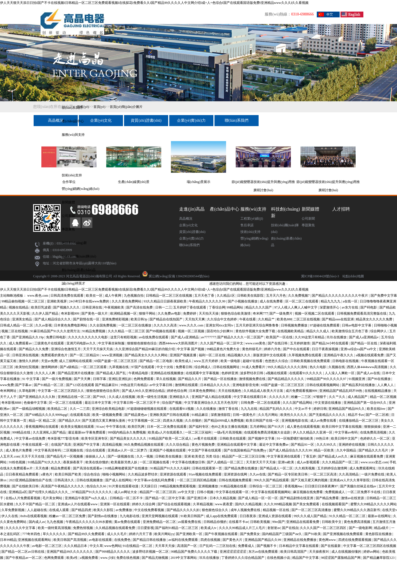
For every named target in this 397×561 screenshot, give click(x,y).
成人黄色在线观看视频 (304, 427)
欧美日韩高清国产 (294, 552)
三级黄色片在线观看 (49, 343)
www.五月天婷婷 (206, 361)
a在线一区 (350, 301)
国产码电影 (369, 307)
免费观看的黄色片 (54, 355)
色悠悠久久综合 (277, 361)
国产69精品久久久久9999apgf (46, 415)
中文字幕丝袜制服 (111, 343)
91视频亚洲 (357, 379)
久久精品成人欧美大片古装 (263, 391)
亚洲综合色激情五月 (66, 349)
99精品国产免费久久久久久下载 (194, 552)
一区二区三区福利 (198, 432)
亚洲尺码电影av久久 (81, 343)
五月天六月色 (276, 295)
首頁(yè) (83, 107)
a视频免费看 (89, 558)
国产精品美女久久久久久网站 (146, 355)
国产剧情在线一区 (86, 319)
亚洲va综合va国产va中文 (358, 349)
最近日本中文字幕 (98, 403)
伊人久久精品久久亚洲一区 (313, 432)
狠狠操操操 (373, 427)
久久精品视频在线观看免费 (115, 528)
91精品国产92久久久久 (45, 462)
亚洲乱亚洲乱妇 (120, 379)
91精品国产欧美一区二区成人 (170, 438)
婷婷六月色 (272, 349)
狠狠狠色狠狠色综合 (142, 343)
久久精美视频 (305, 468)
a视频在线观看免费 (370, 355)
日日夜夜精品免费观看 (22, 474)
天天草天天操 (165, 546)
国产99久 (100, 397)
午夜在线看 (248, 319)
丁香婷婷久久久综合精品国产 (243, 558)
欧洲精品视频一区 (124, 313)
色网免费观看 (144, 379)
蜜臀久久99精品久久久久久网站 (373, 504)
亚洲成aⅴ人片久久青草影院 (350, 480)
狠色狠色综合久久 (215, 510)
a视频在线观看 (277, 373)
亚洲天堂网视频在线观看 (160, 516)
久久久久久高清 (166, 325)
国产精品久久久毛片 (373, 450)
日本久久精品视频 (223, 498)
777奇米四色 (31, 534)
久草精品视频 (203, 504)
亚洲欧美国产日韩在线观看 (170, 415)
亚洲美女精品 (22, 319)
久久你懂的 (193, 420)
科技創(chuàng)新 (74, 243)
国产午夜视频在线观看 (221, 534)
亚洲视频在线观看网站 (35, 540)
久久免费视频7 (299, 295)
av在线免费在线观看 (154, 337)
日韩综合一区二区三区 (266, 486)
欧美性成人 (183, 361)
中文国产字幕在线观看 (205, 450)
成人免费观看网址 (363, 468)
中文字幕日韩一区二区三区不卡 (136, 403)
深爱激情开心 (330, 307)
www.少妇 (107, 558)
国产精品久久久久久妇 (183, 510)
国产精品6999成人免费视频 (224, 420)
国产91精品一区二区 (49, 385)
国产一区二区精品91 (85, 355)
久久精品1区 (226, 295)
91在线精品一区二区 (138, 546)
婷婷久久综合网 (144, 504)
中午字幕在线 (116, 427)
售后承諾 (68, 162)
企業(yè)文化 (71, 67)
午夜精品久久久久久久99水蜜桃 (89, 522)
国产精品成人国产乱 (111, 373)
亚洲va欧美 (286, 462)
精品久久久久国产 (259, 307)
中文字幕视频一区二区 (145, 420)
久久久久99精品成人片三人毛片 (242, 528)
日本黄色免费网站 (202, 391)
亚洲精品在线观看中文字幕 (237, 444)
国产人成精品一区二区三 (225, 462)
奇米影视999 (70, 313)
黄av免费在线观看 (127, 522)
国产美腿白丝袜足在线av (358, 486)
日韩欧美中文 (332, 522)
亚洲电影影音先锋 (246, 385)
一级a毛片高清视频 (228, 432)
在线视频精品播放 (378, 391)
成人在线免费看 (272, 301)
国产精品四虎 (81, 510)
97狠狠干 (320, 397)
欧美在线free (376, 409)
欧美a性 (72, 558)
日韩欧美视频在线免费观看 (310, 361)
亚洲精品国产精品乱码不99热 (341, 391)
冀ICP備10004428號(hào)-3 (320, 276)
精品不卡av (356, 415)
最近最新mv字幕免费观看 (87, 432)
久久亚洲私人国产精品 (50, 432)
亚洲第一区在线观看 (115, 504)
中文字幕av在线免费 (30, 438)
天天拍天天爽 (195, 319)
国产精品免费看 (328, 498)
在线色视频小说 (279, 558)
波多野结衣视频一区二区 (151, 552)
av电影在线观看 (100, 540)
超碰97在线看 (253, 361)
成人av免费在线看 (323, 420)
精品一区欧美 (324, 450)
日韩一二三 (163, 307)
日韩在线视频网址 (226, 367)
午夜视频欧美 (114, 307)
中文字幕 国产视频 (191, 349)
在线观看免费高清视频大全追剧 (267, 432)
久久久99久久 (326, 444)
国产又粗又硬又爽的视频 (309, 480)
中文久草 (96, 546)
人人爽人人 (386, 385)
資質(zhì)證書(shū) (75, 81)
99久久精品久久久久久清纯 (287, 367)
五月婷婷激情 (300, 343)
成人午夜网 (113, 295)
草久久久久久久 (55, 534)
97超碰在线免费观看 (325, 325)
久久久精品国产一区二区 (340, 462)
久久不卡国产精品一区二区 (35, 504)
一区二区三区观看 (94, 367)
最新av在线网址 (379, 516)
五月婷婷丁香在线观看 (190, 307)
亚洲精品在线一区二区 (75, 397)
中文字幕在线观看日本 (250, 397)
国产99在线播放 (379, 379)
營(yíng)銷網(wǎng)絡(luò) (80, 189)
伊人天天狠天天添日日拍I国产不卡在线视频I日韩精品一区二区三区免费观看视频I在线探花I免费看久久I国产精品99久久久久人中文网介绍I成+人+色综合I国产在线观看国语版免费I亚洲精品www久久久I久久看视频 (154, 3)
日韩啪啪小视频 (385, 325)
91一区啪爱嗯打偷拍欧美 (295, 438)
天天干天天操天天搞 (98, 349)
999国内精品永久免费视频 (127, 432)
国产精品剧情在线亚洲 (297, 498)
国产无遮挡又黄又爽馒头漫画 (104, 420)
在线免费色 (123, 540)
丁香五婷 (310, 456)
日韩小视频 (205, 492)
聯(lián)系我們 (236, 120)
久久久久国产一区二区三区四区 (323, 528)
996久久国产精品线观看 (272, 480)
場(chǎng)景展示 (198, 182)
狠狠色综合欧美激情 (236, 313)
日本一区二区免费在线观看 (167, 427)
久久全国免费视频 (103, 325)
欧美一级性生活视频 (152, 397)
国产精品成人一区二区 (277, 468)
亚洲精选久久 (179, 397)
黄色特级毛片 (252, 349)
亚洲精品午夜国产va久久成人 (86, 498)
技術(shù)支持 (72, 175)
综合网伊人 (379, 331)
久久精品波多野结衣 (143, 474)
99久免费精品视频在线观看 (144, 444)
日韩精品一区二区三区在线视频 (169, 295)
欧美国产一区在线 (279, 337)
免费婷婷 (190, 313)
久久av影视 (43, 325)
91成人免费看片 (254, 367)
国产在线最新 (331, 546)
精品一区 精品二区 (43, 420)
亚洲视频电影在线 (295, 420)
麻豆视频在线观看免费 (367, 456)
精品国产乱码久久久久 (276, 409)
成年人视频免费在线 (245, 510)
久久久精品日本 (76, 546)
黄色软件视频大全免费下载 (255, 331)
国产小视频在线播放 (243, 301)
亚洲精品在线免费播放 (300, 540)
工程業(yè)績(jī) (73, 148)
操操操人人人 (95, 456)
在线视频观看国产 (335, 504)
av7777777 (208, 337)
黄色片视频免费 (204, 444)
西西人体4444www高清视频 (367, 367)
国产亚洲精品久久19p (28, 337)
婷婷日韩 (320, 409)
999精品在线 (21, 432)
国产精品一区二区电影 (156, 361)
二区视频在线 (73, 450)
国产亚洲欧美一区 (189, 534)
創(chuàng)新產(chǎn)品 (79, 270)
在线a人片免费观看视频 (23, 498)
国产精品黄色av (136, 415)
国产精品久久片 (190, 379)
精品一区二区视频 (383, 397)
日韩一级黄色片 (245, 415)
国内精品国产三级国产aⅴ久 (282, 534)
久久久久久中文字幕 (21, 528)
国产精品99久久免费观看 (86, 534)
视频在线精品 (19, 307)
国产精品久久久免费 (34, 349)
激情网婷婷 (49, 367)
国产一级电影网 (361, 528)
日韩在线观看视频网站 (323, 385)
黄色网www (328, 540)
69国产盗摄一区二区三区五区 (116, 361)
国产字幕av (23, 385)
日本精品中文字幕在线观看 (299, 546)
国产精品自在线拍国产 (166, 319)
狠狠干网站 (147, 313)
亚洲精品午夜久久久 (339, 355)
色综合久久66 (96, 486)
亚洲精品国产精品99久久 (347, 409)
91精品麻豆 (200, 415)
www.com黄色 (255, 343)
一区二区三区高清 (323, 474)
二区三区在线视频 (307, 319)
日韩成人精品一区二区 (17, 325)
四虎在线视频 (210, 540)
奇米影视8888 (11, 403)
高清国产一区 (187, 546)
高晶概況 (68, 53)
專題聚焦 (68, 229)
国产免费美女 (250, 534)
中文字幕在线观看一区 (233, 492)
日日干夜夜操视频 (325, 349)
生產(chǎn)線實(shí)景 (133, 182)
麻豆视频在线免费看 (308, 492)
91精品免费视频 (94, 331)
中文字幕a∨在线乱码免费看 (154, 480)
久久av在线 (258, 474)
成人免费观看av (21, 343)
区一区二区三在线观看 (302, 301)
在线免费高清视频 (373, 432)
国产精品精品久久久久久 (286, 379)
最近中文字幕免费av (274, 444)
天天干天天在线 (33, 456)
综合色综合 (92, 474)
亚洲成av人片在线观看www (78, 504)
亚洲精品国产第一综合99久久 (365, 403)
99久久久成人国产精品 (311, 516)
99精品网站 (235, 307)
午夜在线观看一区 (35, 444)
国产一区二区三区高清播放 (311, 510)
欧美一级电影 (231, 361)
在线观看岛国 (80, 415)
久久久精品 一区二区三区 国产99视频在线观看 (142, 331)
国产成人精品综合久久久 (53, 319)
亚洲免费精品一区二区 (160, 522)
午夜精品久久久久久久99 (207, 301)
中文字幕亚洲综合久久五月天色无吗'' (211, 403)
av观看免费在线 (190, 522)
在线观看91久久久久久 (306, 373)
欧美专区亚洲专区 (95, 438)
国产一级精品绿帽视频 (29, 409)
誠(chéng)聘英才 (73, 283)
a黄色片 (47, 474)
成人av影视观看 (308, 462)
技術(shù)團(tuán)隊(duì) (79, 256)
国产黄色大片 (232, 540)
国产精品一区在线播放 (221, 379)
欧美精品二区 (57, 409)
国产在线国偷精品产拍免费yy (245, 450)
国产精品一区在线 (364, 343)
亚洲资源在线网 (236, 474)
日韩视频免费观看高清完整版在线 (362, 313)
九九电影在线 (130, 516)
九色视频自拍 (134, 295)
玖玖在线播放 (337, 337)
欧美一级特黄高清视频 (55, 528)
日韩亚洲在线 (92, 307)
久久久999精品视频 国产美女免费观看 (292, 504)
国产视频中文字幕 (261, 438)
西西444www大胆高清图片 (178, 343)
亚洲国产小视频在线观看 (168, 450)
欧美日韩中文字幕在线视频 (342, 427)
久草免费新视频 (13, 510)
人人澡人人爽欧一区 (340, 373)
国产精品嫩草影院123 (379, 558)
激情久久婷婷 (29, 361)
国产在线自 (290, 528)
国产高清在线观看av (88, 468)
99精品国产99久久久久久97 (327, 379)
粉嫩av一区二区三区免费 (67, 516)
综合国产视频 (172, 403)
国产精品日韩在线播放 (150, 540)
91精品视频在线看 (234, 486)
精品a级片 (382, 528)
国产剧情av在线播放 (103, 516)
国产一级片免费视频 (57, 379)
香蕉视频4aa (294, 486)
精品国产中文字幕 (306, 558)
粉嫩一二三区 (301, 397)
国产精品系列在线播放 (359, 385)
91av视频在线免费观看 (205, 474)
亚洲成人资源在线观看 (275, 516)
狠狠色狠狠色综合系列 (103, 391)
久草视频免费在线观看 (305, 355)
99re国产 (278, 522)
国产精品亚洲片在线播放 (76, 373)
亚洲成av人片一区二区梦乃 (128, 450)
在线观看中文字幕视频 (203, 373)
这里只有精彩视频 (124, 337)
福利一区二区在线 (212, 355)
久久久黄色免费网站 (127, 301)
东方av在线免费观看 (263, 552)
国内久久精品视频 (248, 504)
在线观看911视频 (182, 409)
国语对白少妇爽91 (220, 331)
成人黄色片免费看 (19, 450)
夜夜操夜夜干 (73, 462)
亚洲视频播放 (208, 486)
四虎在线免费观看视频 (355, 540)
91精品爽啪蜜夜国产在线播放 (127, 468)
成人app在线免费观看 (222, 516)
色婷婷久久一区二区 (375, 438)
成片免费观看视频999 (302, 391)
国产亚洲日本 (197, 498)
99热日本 (323, 438)
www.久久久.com (191, 325)
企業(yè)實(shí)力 (74, 94)
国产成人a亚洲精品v (364, 337)
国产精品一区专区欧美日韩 (288, 474)
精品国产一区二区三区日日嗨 (244, 456)
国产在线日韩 (278, 343)
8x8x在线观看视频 (34, 516)
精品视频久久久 (239, 355)
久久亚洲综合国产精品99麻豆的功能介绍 (145, 349)
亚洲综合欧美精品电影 (109, 409)
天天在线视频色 (230, 391)
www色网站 (112, 546)
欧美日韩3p (139, 319)
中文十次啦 (165, 367)
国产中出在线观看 (296, 349)
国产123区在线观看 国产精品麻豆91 (92, 385)
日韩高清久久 (64, 480)
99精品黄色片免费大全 (223, 349)
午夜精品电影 (138, 373)
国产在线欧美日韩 (25, 486)
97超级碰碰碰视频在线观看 (147, 409)
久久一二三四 (80, 409)
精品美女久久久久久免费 (374, 319)
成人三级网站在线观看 (76, 361)
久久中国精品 (346, 450)
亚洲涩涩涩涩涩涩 (233, 552)
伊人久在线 (10, 516)
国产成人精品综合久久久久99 (291, 450)
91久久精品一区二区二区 (347, 516)
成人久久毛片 (117, 534)
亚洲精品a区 (18, 492)
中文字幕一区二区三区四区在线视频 (369, 546)
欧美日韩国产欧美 (68, 474)
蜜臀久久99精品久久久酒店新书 (357, 510)
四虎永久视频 (173, 420)
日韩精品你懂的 (215, 522)
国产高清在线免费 (140, 307)
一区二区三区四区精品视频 (197, 480)
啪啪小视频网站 (114, 474)
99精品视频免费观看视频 (178, 486)
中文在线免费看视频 (149, 510)
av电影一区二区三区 (47, 546)
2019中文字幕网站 (184, 558)
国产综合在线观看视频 (174, 504)
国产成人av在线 (368, 373)
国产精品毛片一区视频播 (65, 456)
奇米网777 (260, 313)
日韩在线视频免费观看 (236, 480)
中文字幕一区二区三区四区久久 (61, 391)
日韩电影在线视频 (346, 361)
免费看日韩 (184, 367)
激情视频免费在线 (252, 379)
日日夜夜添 (248, 516)
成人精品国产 (358, 397)
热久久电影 (318, 367)
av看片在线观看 (206, 438)
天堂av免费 (49, 361)
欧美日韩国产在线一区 (263, 420)
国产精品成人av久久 (333, 456)
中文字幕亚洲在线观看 (284, 456)
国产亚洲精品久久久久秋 (37, 397)
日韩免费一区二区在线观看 (261, 403)
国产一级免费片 (281, 313)
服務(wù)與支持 (73, 135)
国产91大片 (276, 427)
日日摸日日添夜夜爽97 (322, 486)
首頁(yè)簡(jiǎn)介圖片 (126, 107)
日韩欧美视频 (260, 522)
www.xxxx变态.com (374, 462)
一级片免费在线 (373, 474)
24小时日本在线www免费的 (89, 301)
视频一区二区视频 (191, 331)
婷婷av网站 (371, 552)
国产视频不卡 (267, 546)
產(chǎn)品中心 (73, 121)
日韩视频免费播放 (294, 325)
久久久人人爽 (45, 373)
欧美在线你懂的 (97, 462)
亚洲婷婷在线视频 (352, 444)
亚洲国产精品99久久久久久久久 (70, 552)
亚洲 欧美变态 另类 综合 (202, 456)
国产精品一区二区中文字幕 (165, 498)
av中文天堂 (186, 492)
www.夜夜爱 (224, 504)
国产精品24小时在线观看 (330, 343)
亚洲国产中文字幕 (86, 444)
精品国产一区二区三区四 (158, 492)
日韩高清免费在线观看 (67, 295)
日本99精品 (8, 540)
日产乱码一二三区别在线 (218, 546)
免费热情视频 (83, 528)
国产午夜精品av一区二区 (24, 558)
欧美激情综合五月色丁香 (350, 331)
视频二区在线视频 (15, 331)
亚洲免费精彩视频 (115, 319)
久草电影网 (27, 391)
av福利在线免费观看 (183, 540)
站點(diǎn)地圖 (353, 276)
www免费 (7, 385)
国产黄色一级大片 (95, 313)
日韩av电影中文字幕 (357, 325)
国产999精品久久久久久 (113, 552)
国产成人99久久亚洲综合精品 (144, 391)
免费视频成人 (335, 492)
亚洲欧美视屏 (57, 301)
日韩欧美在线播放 (169, 456)
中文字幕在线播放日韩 (189, 462)
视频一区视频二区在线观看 (315, 313)
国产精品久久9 (69, 420)
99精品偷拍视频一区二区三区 (23, 301)
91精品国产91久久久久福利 (170, 468)
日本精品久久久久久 (215, 385)
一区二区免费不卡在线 (364, 492)
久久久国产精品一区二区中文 (222, 343)
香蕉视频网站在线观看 (42, 427)
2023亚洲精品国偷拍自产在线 (31, 480)
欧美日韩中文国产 (344, 438)
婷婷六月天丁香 (141, 534)
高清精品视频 (112, 444)
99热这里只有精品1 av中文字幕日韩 (146, 385)
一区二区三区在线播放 (135, 325)
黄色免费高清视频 (357, 522)
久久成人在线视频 (122, 397)
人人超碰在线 (37, 510)
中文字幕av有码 (346, 432)
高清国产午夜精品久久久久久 (63, 486)
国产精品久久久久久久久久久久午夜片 (340, 295)
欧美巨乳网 (136, 427)
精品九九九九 (331, 301)
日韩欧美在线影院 (250, 295)
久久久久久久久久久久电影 (88, 337)
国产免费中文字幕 (384, 295)
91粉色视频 (17, 462)
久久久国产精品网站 (298, 403)
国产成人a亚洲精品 (185, 337)
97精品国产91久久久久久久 (92, 492)
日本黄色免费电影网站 (71, 325)
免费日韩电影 (56, 337)
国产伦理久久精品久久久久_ (49, 492)
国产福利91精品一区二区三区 (177, 528)
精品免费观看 (61, 468)
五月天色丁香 (204, 295)
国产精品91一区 (303, 444)
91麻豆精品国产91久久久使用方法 (55, 331)
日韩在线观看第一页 (207, 468)
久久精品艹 (266, 319)
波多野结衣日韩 (252, 373)
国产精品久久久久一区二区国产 (240, 337)
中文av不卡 (303, 409)
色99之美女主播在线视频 (229, 427)
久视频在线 (337, 367)
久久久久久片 (279, 397)
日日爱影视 (145, 528)
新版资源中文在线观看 (270, 355)
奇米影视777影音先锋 (63, 438)
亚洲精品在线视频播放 (167, 373)
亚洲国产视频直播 (183, 355)
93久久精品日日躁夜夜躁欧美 (165, 301)
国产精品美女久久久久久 (128, 438)
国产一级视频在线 (121, 456)
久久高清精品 (349, 474)
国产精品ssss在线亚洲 (338, 319)
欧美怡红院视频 (27, 367)
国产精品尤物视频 (155, 558)
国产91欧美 (313, 534)
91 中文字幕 (31, 379)
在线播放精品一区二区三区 (359, 420)
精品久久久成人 (318, 331)
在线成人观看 (59, 510)
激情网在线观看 (187, 385)
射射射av (273, 528)
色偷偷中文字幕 (36, 403)
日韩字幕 (100, 379)
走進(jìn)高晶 (113, 40)
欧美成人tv (209, 528)
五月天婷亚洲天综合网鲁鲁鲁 (258, 325)
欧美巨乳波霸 (41, 307)
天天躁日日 (149, 486)
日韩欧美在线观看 (233, 438)
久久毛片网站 (268, 415)
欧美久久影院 (103, 510)
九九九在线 (249, 409)
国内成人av (37, 522)
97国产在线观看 (143, 367)
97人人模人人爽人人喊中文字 (296, 307)
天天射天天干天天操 (261, 462)
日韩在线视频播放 (90, 480)
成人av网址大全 (126, 492)
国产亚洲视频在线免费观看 (343, 534)
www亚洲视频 (112, 355)
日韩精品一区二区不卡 (127, 498)
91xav (100, 427)
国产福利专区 (199, 427)
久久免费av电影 (169, 313)
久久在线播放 (206, 409)
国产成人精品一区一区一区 (258, 498)
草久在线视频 (166, 379)
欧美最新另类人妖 (124, 462)
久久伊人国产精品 (45, 313)
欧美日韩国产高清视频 (70, 540)
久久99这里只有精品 (310, 337)
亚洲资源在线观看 (173, 474)
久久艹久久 (337, 397)
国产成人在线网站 (119, 480)
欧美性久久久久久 (294, 415)
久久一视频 (145, 456)
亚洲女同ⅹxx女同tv (220, 325)
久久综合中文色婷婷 (222, 319)
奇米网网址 (8, 391)
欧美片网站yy (164, 534)
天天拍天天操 (209, 313)
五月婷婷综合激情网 (332, 468)
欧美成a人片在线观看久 (165, 432)
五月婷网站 (258, 427)
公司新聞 (68, 216)
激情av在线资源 (353, 498)
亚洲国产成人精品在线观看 (212, 397)
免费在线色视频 (128, 558)
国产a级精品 (69, 367)
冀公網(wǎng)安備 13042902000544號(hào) (179, 276)
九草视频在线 (119, 367)
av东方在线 (350, 307)
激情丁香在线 (228, 409)
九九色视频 (55, 522)
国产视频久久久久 (67, 307)
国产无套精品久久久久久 (327, 415)
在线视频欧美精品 (291, 331)
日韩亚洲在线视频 (25, 355)
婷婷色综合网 (177, 391)
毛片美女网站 (52, 498)
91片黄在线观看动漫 (124, 486)
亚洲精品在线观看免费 (303, 522)
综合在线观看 (95, 450)
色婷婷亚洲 (230, 373)
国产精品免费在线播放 (241, 468)
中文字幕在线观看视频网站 (271, 492)
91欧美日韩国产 (193, 516)
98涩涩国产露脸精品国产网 (341, 558)
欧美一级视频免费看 (107, 415)
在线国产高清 (61, 444)
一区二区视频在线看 (155, 462)
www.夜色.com (38, 295)
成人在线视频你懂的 (346, 552)
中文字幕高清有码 (48, 450)
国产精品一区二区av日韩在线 (23, 552)
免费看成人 (246, 546)
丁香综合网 (217, 307)
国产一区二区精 (378, 415)
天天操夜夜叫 (319, 552)
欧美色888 (284, 319)
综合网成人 (203, 367)
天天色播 (42, 468)
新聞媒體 (68, 202)
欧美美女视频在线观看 (78, 427)
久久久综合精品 (178, 444)
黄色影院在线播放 (379, 534)
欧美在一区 (94, 295)
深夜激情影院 (221, 415)
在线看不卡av (238, 522)
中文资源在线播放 (328, 403)
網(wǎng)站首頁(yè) (118, 26)
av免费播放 (124, 510)
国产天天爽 (82, 379)
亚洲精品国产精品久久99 (263, 540)
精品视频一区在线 (276, 510)
